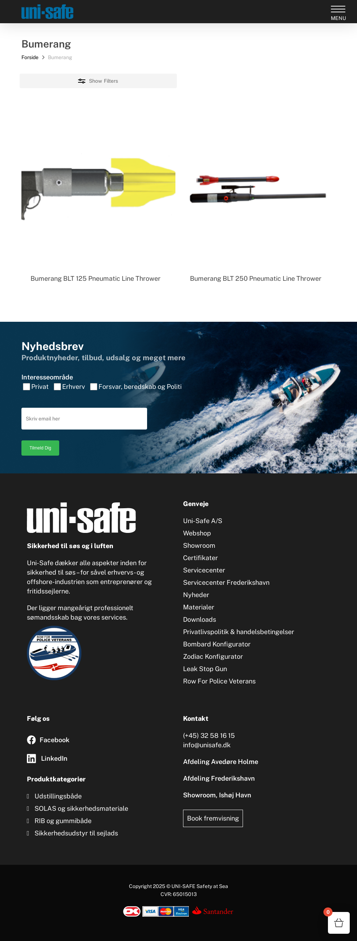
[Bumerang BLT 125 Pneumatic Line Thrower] (98, 188)
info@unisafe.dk (207, 745)
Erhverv (73, 386)
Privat (40, 386)
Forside (29, 57)
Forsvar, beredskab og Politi (140, 386)
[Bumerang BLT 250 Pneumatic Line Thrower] (258, 188)
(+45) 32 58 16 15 (209, 735)
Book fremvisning (213, 818)
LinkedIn (54, 758)
